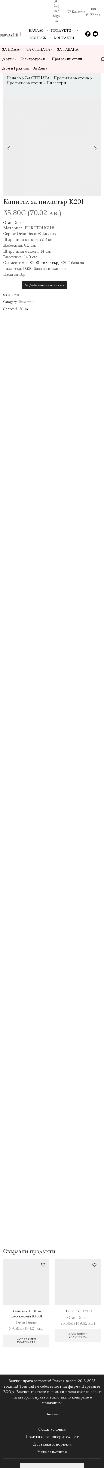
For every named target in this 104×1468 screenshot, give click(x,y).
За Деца (40, 68)
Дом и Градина (15, 68)
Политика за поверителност (52, 1436)
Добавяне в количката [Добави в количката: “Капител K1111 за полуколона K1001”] (26, 1341)
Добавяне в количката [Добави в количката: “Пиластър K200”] (78, 1335)
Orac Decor (13, 222)
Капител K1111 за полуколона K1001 (26, 1314)
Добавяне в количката (46, 285)
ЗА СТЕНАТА (40, 49)
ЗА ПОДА (12, 49)
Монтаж (38, 38)
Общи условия (52, 1429)
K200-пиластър (43, 262)
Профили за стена (71, 78)
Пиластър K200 (78, 1311)
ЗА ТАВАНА (69, 49)
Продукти (62, 30)
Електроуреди (34, 59)
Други (9, 59)
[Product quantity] (11, 285)
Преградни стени (67, 59)
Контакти (64, 38)
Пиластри (56, 83)
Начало (36, 30)
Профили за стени (24, 83)
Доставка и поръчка (52, 1444)
